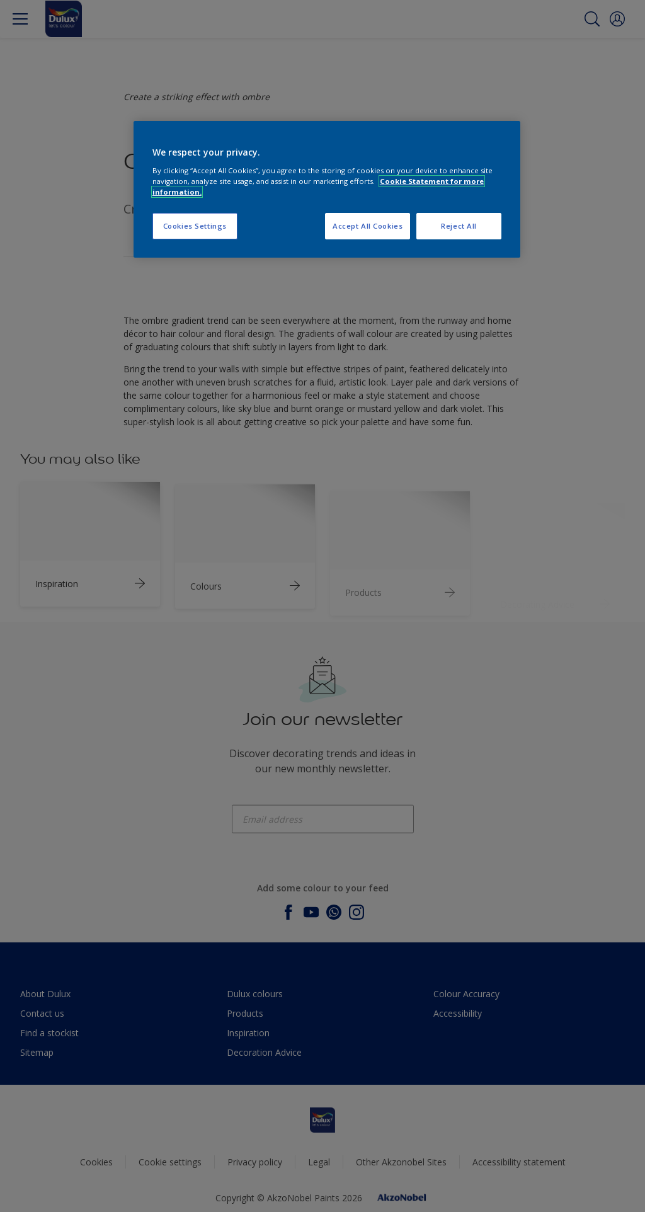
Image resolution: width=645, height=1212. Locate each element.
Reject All (459, 226)
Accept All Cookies (367, 226)
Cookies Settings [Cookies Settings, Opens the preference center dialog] (195, 226)
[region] (327, 189)
